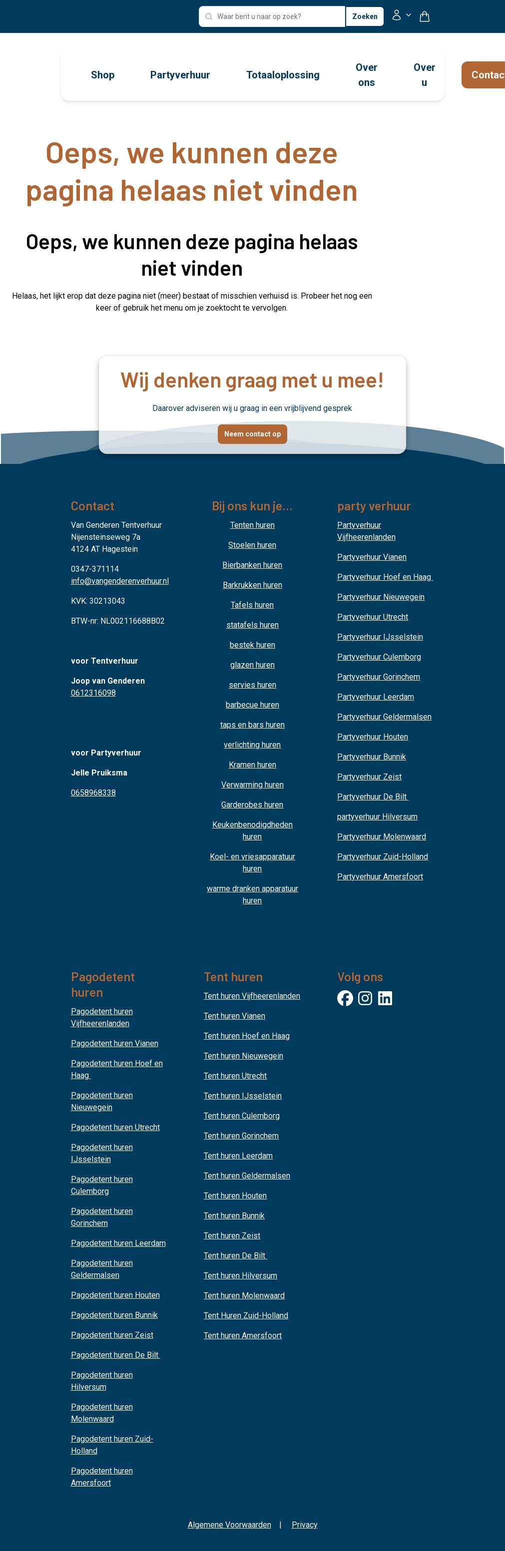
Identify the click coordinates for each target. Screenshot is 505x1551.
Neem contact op (252, 434)
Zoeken (365, 16)
